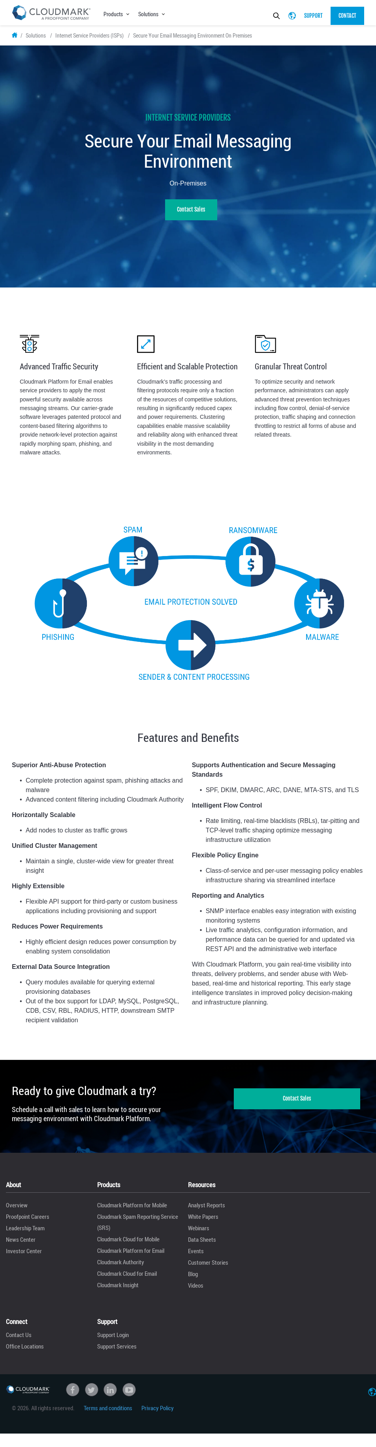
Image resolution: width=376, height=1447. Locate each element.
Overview (17, 1210)
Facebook (72, 1394)
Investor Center (24, 1256)
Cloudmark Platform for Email (130, 1256)
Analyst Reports (206, 1210)
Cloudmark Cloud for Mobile (128, 1244)
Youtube (129, 1394)
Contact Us (19, 1339)
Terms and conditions (108, 1413)
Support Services (117, 1351)
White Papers (203, 1222)
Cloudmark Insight (118, 1290)
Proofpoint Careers (27, 1222)
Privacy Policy (157, 1413)
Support (313, 15)
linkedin (110, 1394)
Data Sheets (202, 1244)
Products (113, 14)
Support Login (113, 1339)
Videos (195, 1290)
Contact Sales (191, 214)
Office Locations (25, 1351)
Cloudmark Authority (120, 1267)
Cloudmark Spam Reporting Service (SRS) (137, 1227)
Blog (193, 1279)
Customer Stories (208, 1267)
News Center (21, 1244)
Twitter (91, 1394)
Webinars (198, 1233)
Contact (347, 15)
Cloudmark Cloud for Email (127, 1278)
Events (196, 1256)
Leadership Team (25, 1233)
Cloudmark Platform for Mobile (132, 1210)
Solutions (148, 14)
